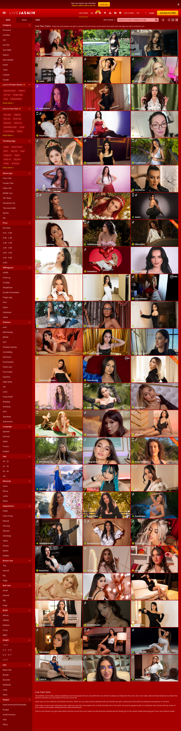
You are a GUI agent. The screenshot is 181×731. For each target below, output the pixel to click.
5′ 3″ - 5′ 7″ (7, 655)
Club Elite (105, 13)
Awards (96, 13)
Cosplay (6, 282)
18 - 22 (6, 461)
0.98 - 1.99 (7, 238)
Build (17, 610)
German (15, 163)
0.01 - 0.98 (7, 233)
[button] (168, 20)
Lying (22, 127)
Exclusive (7, 30)
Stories (6, 213)
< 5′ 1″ (5, 645)
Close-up (17, 119)
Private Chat (8, 183)
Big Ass (17, 159)
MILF (6, 151)
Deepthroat (7, 287)
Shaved (6, 531)
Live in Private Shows (17, 85)
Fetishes (17, 322)
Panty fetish (8, 397)
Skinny (6, 615)
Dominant (7, 357)
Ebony (5, 491)
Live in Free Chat (17, 109)
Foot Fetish (7, 372)
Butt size (17, 585)
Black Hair (7, 670)
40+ (4, 476)
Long (5, 690)
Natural (6, 521)
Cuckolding (7, 352)
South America (9, 714)
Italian (5, 441)
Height (17, 640)
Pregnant (8, 155)
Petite (5, 511)
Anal (6, 99)
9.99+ (5, 263)
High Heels (7, 382)
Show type (17, 173)
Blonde (6, 675)
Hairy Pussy (17, 147)
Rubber (6, 556)
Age (17, 456)
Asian (6, 147)
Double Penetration (11, 292)
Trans (5, 70)
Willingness (17, 268)
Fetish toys (7, 367)
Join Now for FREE (168, 13)
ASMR (5, 272)
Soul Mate (7, 50)
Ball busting (8, 332)
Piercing (6, 526)
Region (17, 700)
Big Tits (14, 151)
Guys (24, 20)
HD (4, 218)
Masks (5, 551)
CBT (5, 342)
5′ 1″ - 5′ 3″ (7, 650)
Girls (8, 20)
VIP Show (7, 198)
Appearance (17, 506)
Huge (5, 580)
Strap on (7, 159)
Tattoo (19, 131)
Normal (6, 570)
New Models (92, 13)
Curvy (5, 630)
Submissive (8, 421)
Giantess (6, 377)
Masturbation (16, 99)
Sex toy (7, 95)
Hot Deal (6, 228)
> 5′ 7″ (5, 660)
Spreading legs (10, 127)
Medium (6, 625)
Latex (5, 392)
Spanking (7, 417)
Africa (5, 724)
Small (5, 590)
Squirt (17, 155)
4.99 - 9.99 (7, 258)
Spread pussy (10, 91)
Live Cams (83, 13)
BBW (5, 635)
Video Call (7, 188)
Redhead (7, 685)
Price (17, 223)
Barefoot (7, 123)
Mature (6, 55)
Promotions (100, 13)
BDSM (5, 337)
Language (17, 426)
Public (6, 163)
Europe (6, 710)
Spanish (6, 431)
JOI (4, 387)
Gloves (6, 546)
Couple (6, 80)
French (6, 446)
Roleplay (6, 402)
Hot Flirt (6, 45)
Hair (17, 665)
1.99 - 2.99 (7, 243)
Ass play (7, 115)
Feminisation (8, 362)
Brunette (6, 680)
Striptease (7, 312)
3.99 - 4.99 (7, 253)
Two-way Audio (9, 208)
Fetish (5, 65)
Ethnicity (17, 481)
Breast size (17, 561)
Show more (8, 103)
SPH (5, 412)
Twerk (5, 317)
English (6, 451)
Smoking (6, 407)
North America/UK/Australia (14, 705)
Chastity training (10, 347)
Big (4, 575)
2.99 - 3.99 (7, 248)
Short (5, 695)
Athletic (6, 620)
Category (17, 25)
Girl (4, 40)
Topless (22, 91)
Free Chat (7, 178)
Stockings (7, 536)
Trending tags (17, 141)
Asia (4, 719)
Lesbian (6, 75)
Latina (5, 496)
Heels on (18, 123)
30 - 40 (6, 471)
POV (5, 302)
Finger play (18, 95)
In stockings (9, 131)
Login (151, 13)
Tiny (4, 565)
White (5, 501)
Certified (6, 35)
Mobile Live (8, 193)
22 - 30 (6, 466)
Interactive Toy (9, 203)
